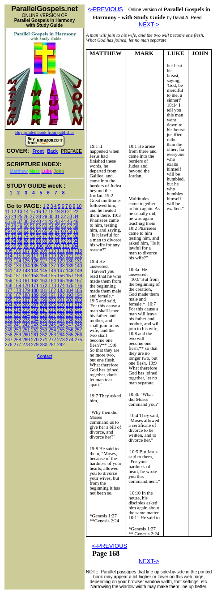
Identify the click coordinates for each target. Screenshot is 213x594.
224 (26, 315)
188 (26, 295)
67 (57, 231)
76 (38, 236)
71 (7, 236)
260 (26, 334)
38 (26, 221)
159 (9, 280)
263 (52, 334)
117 (34, 256)
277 (17, 344)
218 (52, 310)
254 (52, 329)
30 (50, 216)
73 (19, 236)
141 (9, 270)
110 (52, 251)
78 (50, 236)
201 (61, 300)
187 (17, 295)
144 (34, 270)
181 (43, 290)
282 (61, 344)
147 (61, 270)
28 (38, 216)
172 (43, 285)
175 (69, 285)
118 (43, 256)
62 (26, 231)
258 (9, 334)
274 (69, 339)
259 (17, 334)
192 (61, 295)
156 (61, 275)
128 (52, 260)
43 (57, 221)
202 (69, 300)
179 (26, 290)
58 (75, 226)
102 (57, 246)
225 (34, 315)
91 (57, 241)
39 (32, 221)
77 (44, 236)
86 (26, 241)
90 (50, 241)
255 (61, 329)
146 (52, 270)
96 (13, 246)
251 (26, 329)
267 (9, 339)
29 (44, 216)
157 (69, 275)
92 (63, 241)
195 (9, 300)
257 (78, 329)
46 (75, 221)
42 (50, 221)
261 (34, 334)
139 (69, 265)
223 (17, 315)
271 (43, 339)
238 (69, 320)
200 (52, 300)
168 (9, 285)
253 (43, 329)
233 (26, 320)
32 (63, 216)
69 (69, 231)
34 (75, 216)
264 (61, 334)
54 (50, 226)
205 (17, 305)
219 (61, 310)
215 (26, 310)
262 (43, 334)
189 (34, 295)
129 (61, 260)
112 (69, 251)
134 (26, 265)
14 (26, 211)
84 (13, 241)
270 (34, 339)
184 (69, 290)
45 (69, 221)
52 (38, 226)
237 (61, 320)
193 (69, 295)
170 (26, 285)
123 (9, 260)
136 (43, 265)
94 (75, 241)
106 (17, 251)
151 (17, 275)
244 (43, 325)
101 (48, 246)
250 (17, 329)
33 (69, 216)
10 (79, 206)
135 (34, 265)
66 (50, 231)
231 (9, 320)
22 (75, 211)
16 (38, 211)
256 (69, 329)
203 (78, 300)
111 (61, 251)
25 (19, 216)
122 (78, 256)
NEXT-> (149, 24)
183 (61, 290)
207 (34, 305)
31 (57, 216)
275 (78, 339)
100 (40, 246)
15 (32, 211)
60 (13, 231)
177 (9, 290)
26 (26, 216)
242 (26, 325)
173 (52, 285)
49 (19, 226)
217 (43, 310)
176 (78, 285)
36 (13, 221)
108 (34, 251)
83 (7, 241)
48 (13, 226)
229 (69, 315)
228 (61, 315)
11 (7, 211)
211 (69, 305)
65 (44, 231)
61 (19, 231)
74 (26, 236)
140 (78, 265)
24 (13, 216)
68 (63, 231)
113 (78, 251)
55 (57, 226)
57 (69, 226)
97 (19, 246)
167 (78, 280)
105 (9, 251)
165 (61, 280)
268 (17, 339)
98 (26, 246)
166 (69, 280)
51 (32, 226)
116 (26, 256)
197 (26, 300)
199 (43, 300)
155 (52, 275)
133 (17, 265)
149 (78, 270)
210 (61, 305)
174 (61, 285)
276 (9, 344)
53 (44, 226)
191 (52, 295)
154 (43, 275)
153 (34, 275)
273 (61, 339)
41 (44, 221)
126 (34, 260)
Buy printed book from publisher (44, 132)
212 (78, 305)
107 (26, 251)
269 (26, 339)
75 (32, 236)
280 (43, 344)
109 (43, 251)
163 (43, 280)
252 (34, 329)
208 (43, 305)
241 (17, 325)
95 (7, 246)
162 (34, 280)
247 (69, 325)
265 (69, 334)
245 (52, 325)
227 (52, 315)
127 (43, 260)
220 (69, 310)
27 (32, 216)
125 (26, 260)
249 (9, 329)
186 (9, 295)
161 (26, 280)
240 (9, 325)
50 (26, 226)
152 (26, 275)
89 (44, 241)
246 (61, 325)
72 (13, 236)
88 (38, 241)
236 (52, 320)
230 (78, 315)
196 (17, 300)
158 (78, 275)
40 (38, 221)
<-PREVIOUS (105, 9)
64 (38, 231)
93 (69, 241)
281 (52, 344)
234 (34, 320)
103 (66, 246)
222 (9, 315)
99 (32, 246)
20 (63, 211)
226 (43, 315)
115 (17, 256)
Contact (44, 356)
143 (26, 270)
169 (17, 285)
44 (63, 221)
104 (74, 246)
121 (69, 256)
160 (17, 280)
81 (69, 236)
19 (57, 211)
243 (34, 325)
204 (9, 305)
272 (52, 339)
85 (19, 241)
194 (78, 295)
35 (7, 221)
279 (34, 344)
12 (13, 211)
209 (52, 305)
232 (17, 320)
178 (17, 290)
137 (52, 265)
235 (43, 320)
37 (19, 221)
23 (7, 216)
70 (75, 231)
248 (78, 325)
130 (69, 260)
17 (44, 211)
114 (9, 256)
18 (50, 211)
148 (69, 270)
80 (63, 236)
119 (52, 256)
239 (78, 320)
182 (52, 290)
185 (78, 290)
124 (17, 260)
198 (34, 300)
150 (9, 275)
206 (26, 305)
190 (43, 295)
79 (57, 236)
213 (9, 310)
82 (75, 236)
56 (63, 226)
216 (34, 310)
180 (34, 290)
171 (34, 285)
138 (61, 265)
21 (69, 211)
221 (78, 310)
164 (52, 280)
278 (26, 344)
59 (7, 231)
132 (9, 265)
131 (78, 260)
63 (32, 231)
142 (17, 270)
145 (43, 270)
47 (7, 226)
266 (78, 334)
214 (17, 310)
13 (19, 211)
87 (32, 241)
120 (61, 256)
